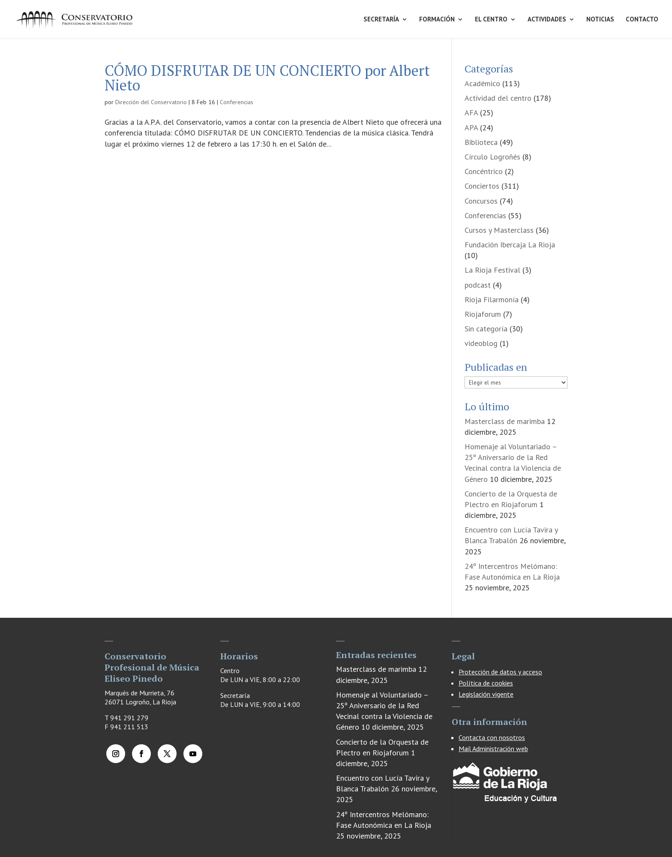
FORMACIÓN (437, 19)
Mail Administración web (493, 748)
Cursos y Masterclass (499, 230)
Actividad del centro (498, 98)
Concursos (481, 201)
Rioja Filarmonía (492, 299)
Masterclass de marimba (505, 421)
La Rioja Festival (492, 270)
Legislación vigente (486, 694)
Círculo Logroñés (492, 157)
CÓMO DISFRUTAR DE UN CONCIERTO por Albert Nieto (267, 78)
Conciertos (482, 186)
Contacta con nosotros (492, 737)
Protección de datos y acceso (500, 672)
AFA (471, 112)
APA (471, 127)
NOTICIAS (600, 19)
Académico (482, 83)
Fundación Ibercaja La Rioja (510, 245)
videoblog (481, 343)
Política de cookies (486, 683)
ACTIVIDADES (547, 19)
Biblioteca (481, 142)
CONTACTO (642, 19)
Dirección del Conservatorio (151, 102)
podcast (478, 285)
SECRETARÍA (381, 19)
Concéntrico (484, 171)
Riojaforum (483, 314)
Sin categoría (486, 329)
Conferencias (236, 102)
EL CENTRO (491, 19)
